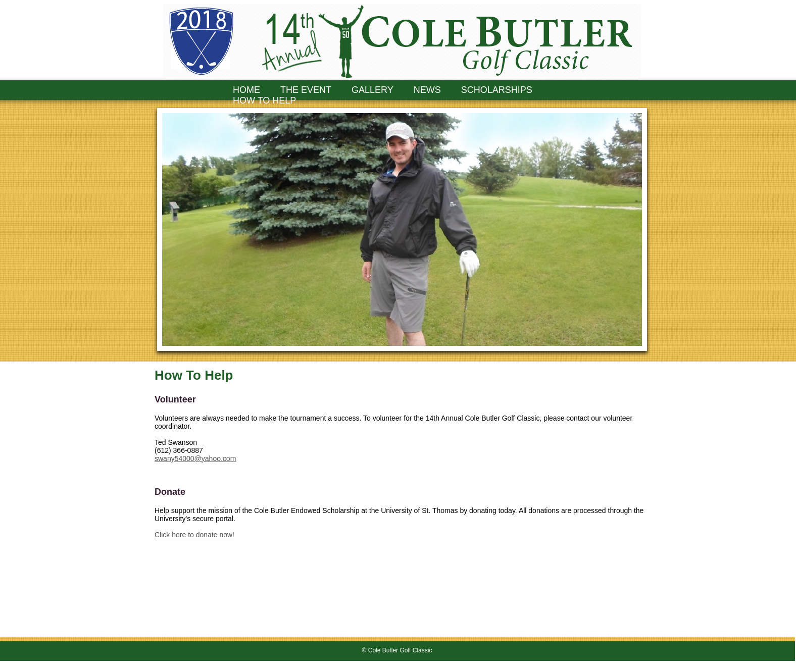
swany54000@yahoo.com (195, 458)
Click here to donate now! (194, 535)
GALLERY (372, 90)
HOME (246, 90)
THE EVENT (305, 90)
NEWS (427, 90)
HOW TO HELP (264, 100)
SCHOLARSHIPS (496, 90)
